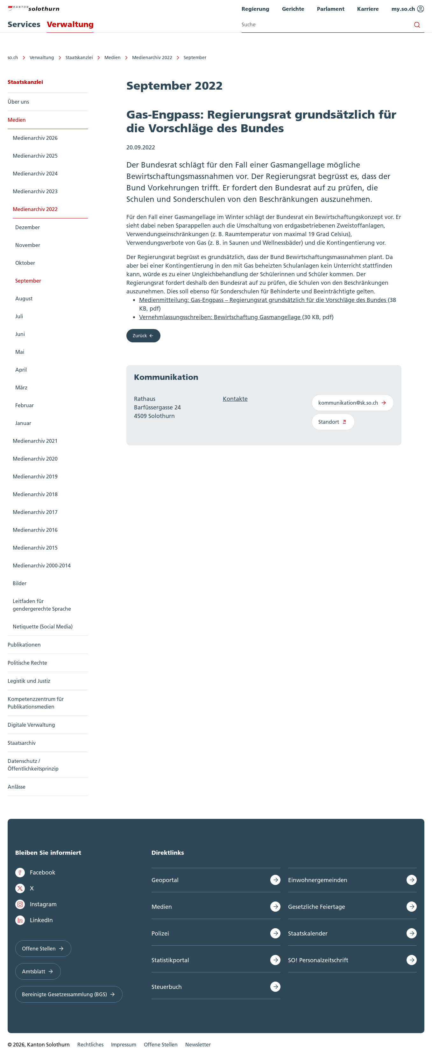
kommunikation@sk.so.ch (352, 402)
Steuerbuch (167, 987)
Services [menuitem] (24, 24)
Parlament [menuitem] (330, 8)
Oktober (25, 263)
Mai (19, 352)
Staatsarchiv (22, 743)
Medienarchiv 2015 (35, 548)
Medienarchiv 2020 (35, 459)
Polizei (160, 933)
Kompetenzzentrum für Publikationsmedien (36, 703)
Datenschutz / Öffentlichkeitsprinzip (33, 765)
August (23, 298)
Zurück (143, 336)
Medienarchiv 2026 (35, 138)
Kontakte (235, 398)
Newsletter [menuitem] (198, 1044)
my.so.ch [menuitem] (408, 9)
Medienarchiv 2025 (35, 156)
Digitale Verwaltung (31, 725)
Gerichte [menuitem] (293, 8)
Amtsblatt (38, 971)
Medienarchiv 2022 (152, 57)
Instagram (36, 904)
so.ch (13, 57)
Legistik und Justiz (29, 681)
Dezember (27, 227)
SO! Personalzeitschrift (318, 960)
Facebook (35, 872)
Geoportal (165, 880)
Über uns (18, 102)
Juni (20, 334)
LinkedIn (34, 920)
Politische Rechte (27, 663)
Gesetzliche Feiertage (316, 906)
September (195, 57)
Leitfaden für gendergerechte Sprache (42, 605)
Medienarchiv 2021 (35, 441)
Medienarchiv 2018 (35, 494)
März (21, 387)
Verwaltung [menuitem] (70, 24)
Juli (19, 316)
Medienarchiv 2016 (35, 530)
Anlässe (16, 787)
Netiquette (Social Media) (43, 626)
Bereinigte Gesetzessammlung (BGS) (69, 994)
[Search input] (333, 25)
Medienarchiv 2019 (35, 476)
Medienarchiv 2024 (35, 173)
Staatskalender (308, 933)
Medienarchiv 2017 (35, 512)
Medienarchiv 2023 (35, 191)
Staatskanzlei (79, 57)
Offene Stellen (43, 948)
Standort (333, 421)
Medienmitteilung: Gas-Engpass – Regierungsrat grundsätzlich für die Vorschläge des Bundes (263, 300)
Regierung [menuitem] (255, 8)
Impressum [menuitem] (123, 1044)
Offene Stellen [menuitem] (161, 1044)
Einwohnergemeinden (317, 880)
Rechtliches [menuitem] (90, 1044)
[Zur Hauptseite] (33, 7)
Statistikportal (170, 960)
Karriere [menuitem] (368, 8)
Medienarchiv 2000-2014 (42, 565)
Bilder (19, 583)
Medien (112, 57)
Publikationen (24, 644)
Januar (23, 423)
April (21, 370)
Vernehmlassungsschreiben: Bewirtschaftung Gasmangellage (220, 317)
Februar (24, 405)
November (27, 245)
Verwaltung (42, 57)
